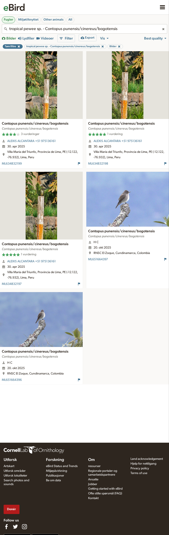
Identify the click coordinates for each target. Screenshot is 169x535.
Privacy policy (139, 468)
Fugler (8, 19)
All (70, 19)
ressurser (94, 466)
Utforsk (10, 460)
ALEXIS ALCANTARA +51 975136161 (31, 141)
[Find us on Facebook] (6, 526)
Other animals (53, 19)
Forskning (55, 460)
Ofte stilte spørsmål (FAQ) (105, 493)
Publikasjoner (55, 475)
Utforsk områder (15, 470)
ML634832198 (98, 163)
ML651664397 (98, 259)
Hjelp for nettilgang (143, 463)
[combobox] (84, 28)
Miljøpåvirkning (56, 470)
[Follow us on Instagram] (24, 526)
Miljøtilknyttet (28, 19)
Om (91, 460)
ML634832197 (12, 284)
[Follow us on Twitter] (15, 526)
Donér (11, 509)
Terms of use (138, 473)
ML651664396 (12, 379)
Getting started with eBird (105, 488)
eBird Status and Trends (62, 466)
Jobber (92, 484)
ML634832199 (12, 163)
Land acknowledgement (146, 459)
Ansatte (93, 479)
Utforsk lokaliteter (15, 475)
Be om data (53, 480)
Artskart (9, 466)
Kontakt (93, 498)
